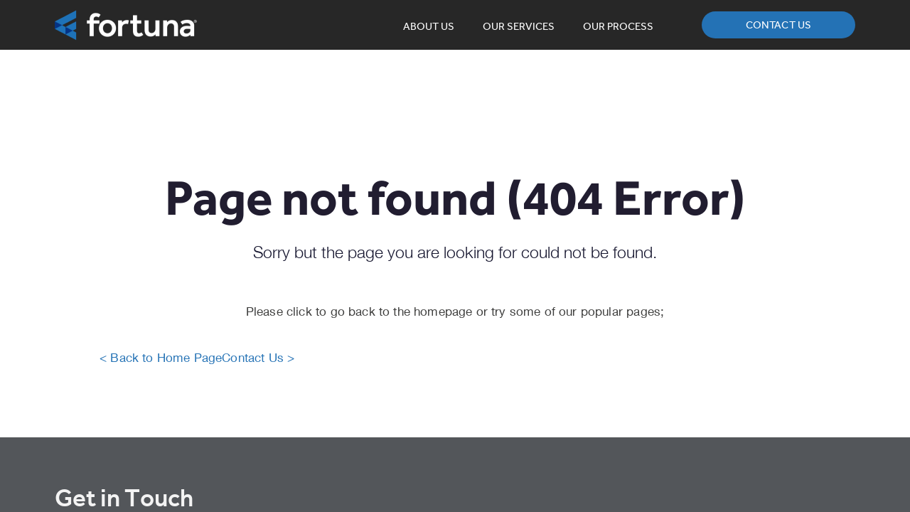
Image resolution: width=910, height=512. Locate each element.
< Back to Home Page (161, 357)
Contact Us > (258, 357)
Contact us (779, 24)
